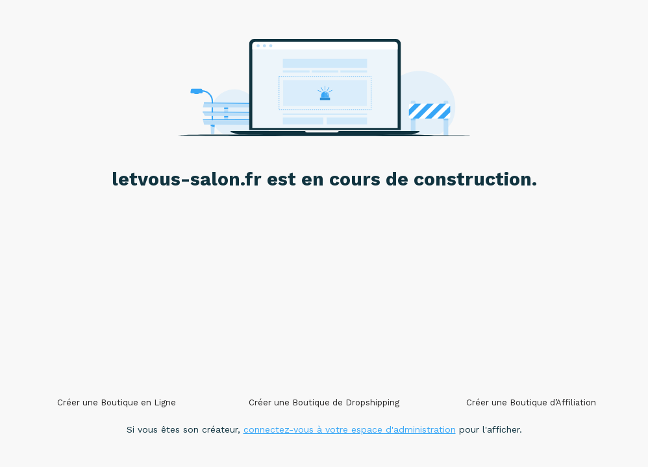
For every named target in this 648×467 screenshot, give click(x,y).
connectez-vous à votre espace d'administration (349, 429)
